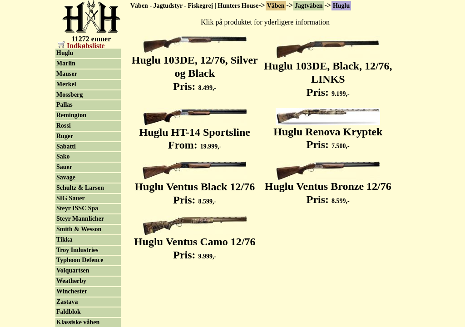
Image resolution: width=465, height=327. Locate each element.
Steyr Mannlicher (80, 218)
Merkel (66, 84)
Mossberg (69, 94)
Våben (276, 5)
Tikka (64, 239)
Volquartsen (72, 270)
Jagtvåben (308, 5)
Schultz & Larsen (80, 187)
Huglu (341, 5)
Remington (71, 115)
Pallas (64, 104)
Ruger (64, 136)
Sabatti (66, 146)
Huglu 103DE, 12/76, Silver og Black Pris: (195, 68)
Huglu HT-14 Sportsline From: (194, 133)
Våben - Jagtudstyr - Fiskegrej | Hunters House (194, 5)
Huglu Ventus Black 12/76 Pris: (194, 188)
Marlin (65, 63)
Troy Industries (77, 250)
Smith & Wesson (78, 229)
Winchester (71, 291)
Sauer (64, 167)
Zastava (67, 301)
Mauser (66, 73)
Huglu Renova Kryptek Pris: (327, 133)
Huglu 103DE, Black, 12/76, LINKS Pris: (328, 74)
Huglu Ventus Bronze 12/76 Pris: (328, 187)
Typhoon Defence (80, 260)
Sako (63, 156)
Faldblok (68, 311)
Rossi (63, 125)
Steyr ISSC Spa (77, 208)
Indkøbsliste (81, 46)
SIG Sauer (70, 198)
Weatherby (71, 280)
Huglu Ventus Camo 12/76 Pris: (194, 243)
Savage (65, 177)
